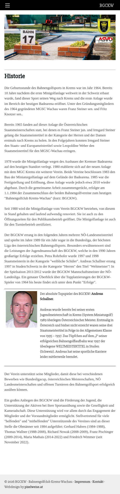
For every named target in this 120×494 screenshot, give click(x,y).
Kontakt (98, 481)
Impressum (82, 481)
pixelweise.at (34, 487)
